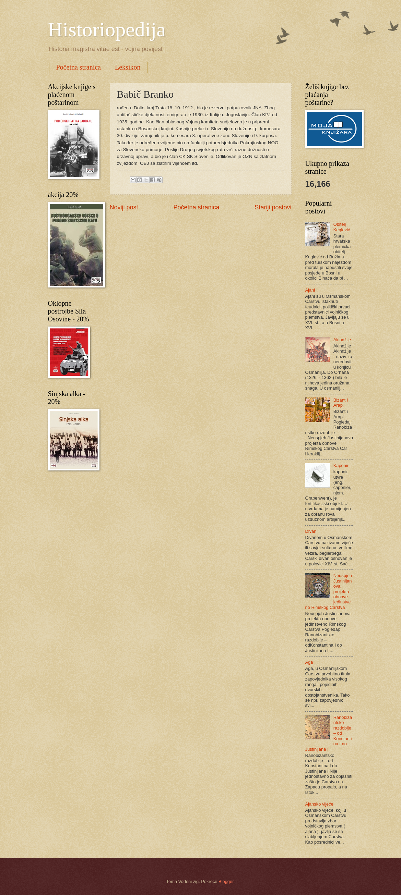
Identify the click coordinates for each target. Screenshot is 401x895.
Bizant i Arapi (340, 402)
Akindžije (342, 339)
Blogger (226, 881)
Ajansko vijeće (319, 804)
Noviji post (124, 207)
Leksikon (127, 67)
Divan (311, 531)
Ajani (310, 290)
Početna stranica (78, 67)
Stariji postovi (273, 207)
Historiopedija (107, 29)
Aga (309, 662)
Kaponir (341, 465)
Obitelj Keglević (341, 227)
